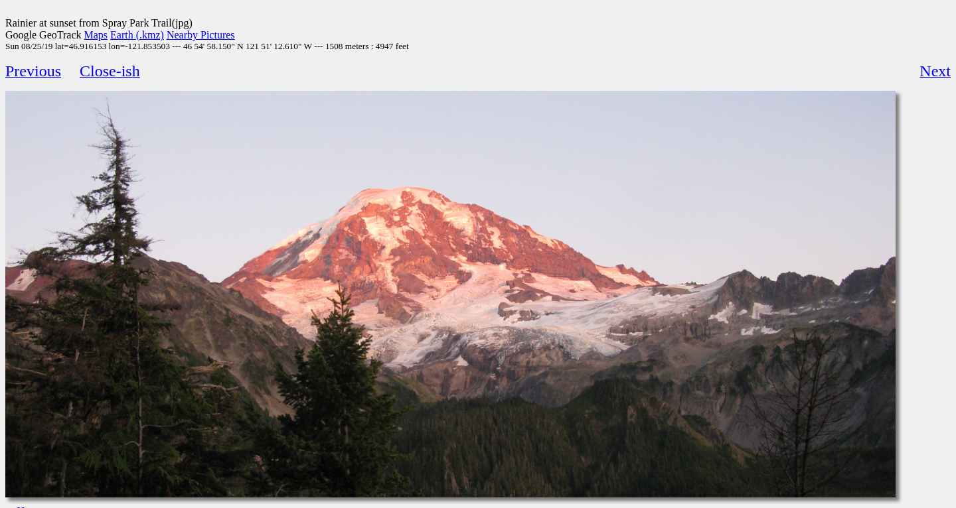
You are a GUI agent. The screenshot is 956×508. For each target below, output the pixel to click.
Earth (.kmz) (137, 34)
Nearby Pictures (201, 34)
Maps (96, 34)
